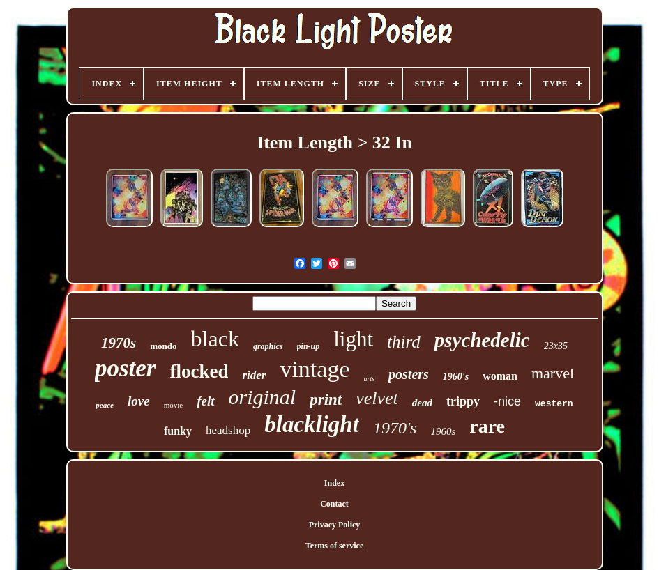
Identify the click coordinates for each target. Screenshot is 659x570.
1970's (394, 428)
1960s (442, 431)
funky (178, 431)
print (326, 399)
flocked (198, 371)
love (139, 401)
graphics (268, 346)
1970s (118, 342)
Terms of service (334, 545)
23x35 (556, 346)
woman (500, 376)
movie (173, 405)
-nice (507, 401)
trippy (463, 401)
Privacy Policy (335, 525)
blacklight (311, 424)
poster (125, 368)
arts (369, 379)
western (554, 404)
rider (254, 375)
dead (422, 402)
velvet (377, 398)
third (404, 341)
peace (105, 405)
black (215, 338)
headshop (228, 430)
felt (205, 401)
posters (408, 374)
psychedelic (482, 340)
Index (334, 483)
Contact (334, 504)
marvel (552, 373)
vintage (314, 369)
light (353, 339)
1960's (456, 376)
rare (487, 426)
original (262, 396)
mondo (163, 346)
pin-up (308, 346)
